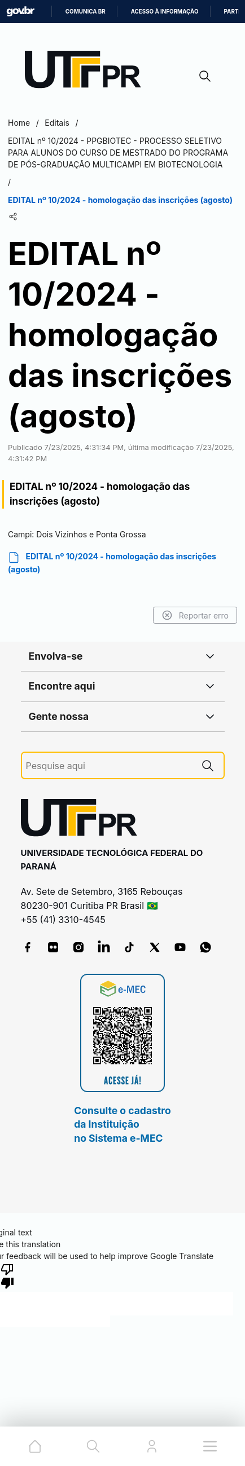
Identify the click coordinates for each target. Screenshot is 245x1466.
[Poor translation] (7, 1275)
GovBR (20, 11)
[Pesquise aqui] (109, 766)
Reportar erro (195, 615)
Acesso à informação (165, 11)
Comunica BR (85, 11)
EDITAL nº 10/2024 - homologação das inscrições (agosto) (112, 562)
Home (19, 122)
